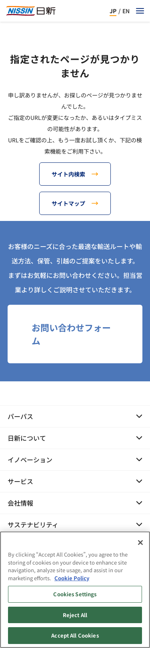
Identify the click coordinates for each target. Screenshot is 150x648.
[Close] (140, 545)
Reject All (75, 617)
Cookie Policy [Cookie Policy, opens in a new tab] (71, 580)
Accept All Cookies (74, 638)
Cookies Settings (74, 596)
